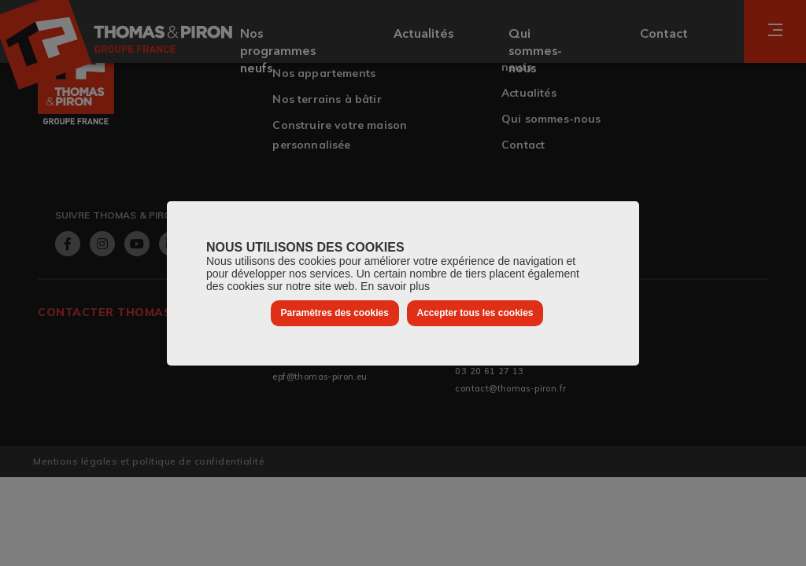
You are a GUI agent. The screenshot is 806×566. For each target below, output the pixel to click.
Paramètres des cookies (334, 312)
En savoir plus (395, 286)
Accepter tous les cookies (474, 312)
